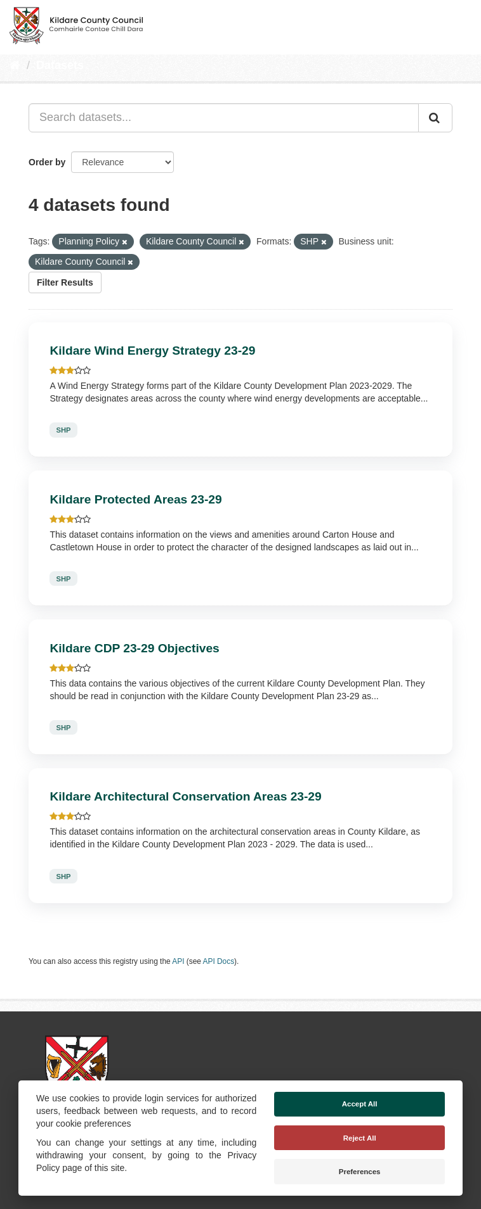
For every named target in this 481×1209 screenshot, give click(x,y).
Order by (47, 162)
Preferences (360, 1171)
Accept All (360, 1104)
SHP (63, 430)
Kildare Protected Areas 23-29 (135, 499)
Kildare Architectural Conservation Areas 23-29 (185, 796)
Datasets (60, 65)
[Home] (15, 65)
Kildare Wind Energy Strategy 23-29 (152, 350)
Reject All (359, 1138)
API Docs (219, 961)
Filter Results (65, 282)
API (178, 961)
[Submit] (435, 117)
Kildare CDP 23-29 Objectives (134, 648)
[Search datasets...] (224, 117)
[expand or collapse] (460, 24)
